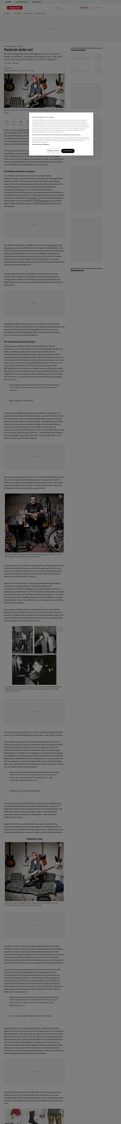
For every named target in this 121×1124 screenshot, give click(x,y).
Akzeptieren (67, 151)
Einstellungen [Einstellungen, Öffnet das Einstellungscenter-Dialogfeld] (53, 151)
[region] (61, 134)
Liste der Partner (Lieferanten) (40, 144)
